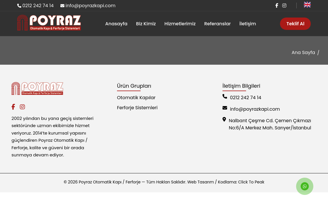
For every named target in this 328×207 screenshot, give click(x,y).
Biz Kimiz (146, 23)
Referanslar (217, 23)
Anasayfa (116, 23)
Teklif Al (295, 23)
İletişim (247, 23)
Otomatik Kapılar (136, 97)
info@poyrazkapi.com (91, 5)
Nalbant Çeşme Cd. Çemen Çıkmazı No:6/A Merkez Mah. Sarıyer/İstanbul (266, 124)
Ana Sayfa (303, 52)
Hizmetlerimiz (179, 23)
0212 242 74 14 (38, 5)
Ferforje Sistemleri (137, 107)
